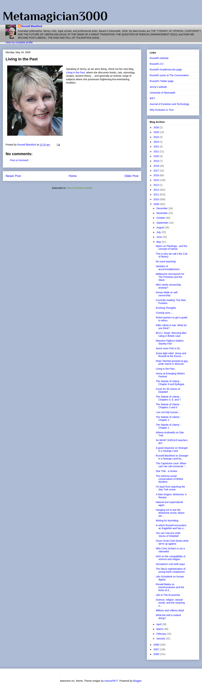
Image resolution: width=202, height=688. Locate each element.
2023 (157, 141)
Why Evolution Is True (162, 109)
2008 (157, 644)
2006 (157, 654)
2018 (157, 165)
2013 (157, 185)
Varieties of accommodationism (168, 268)
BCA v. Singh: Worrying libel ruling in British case (171, 334)
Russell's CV (157, 63)
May (159, 241)
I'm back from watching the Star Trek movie (170, 488)
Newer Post (13, 176)
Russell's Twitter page (161, 81)
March (160, 629)
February (161, 633)
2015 (157, 180)
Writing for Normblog (167, 520)
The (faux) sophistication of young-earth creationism (170, 570)
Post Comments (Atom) (79, 188)
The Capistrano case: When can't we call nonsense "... (171, 465)
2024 (157, 137)
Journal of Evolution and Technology (169, 104)
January (161, 638)
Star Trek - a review (166, 471)
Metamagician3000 (55, 16)
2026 (157, 127)
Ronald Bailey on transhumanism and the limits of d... (170, 587)
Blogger (137, 680)
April (159, 624)
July (158, 232)
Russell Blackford (31, 26)
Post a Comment (19, 160)
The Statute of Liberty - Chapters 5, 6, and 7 (168, 398)
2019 (157, 161)
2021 (157, 151)
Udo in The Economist (168, 595)
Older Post (131, 176)
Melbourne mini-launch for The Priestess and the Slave (170, 277)
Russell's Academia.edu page (166, 69)
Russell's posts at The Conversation (169, 75)
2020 (157, 156)
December (162, 208)
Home (73, 176)
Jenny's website (158, 86)
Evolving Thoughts (166, 307)
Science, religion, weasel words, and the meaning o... (170, 602)
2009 (157, 204)
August (160, 227)
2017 (157, 170)
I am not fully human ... (168, 412)
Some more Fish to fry (168, 348)
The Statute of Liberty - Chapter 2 (168, 418)
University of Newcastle (162, 92)
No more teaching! (166, 261)
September (162, 222)
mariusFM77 (111, 680)
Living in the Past (75, 72)
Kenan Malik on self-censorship (167, 294)
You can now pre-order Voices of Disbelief (168, 534)
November (162, 213)
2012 (157, 189)
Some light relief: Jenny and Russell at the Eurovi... (171, 355)
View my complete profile (19, 42)
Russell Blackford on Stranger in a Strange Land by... (172, 457)
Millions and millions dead (170, 610)
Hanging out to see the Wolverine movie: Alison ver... (170, 512)
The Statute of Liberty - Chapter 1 (168, 426)
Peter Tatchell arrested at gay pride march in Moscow (172, 362)
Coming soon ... (164, 312)
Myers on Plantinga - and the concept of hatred (171, 247)
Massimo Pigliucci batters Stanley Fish (170, 342)
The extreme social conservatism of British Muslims (169, 479)
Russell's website (159, 58)
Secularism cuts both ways (170, 564)
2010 (157, 199)
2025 (157, 132)
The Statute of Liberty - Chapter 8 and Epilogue (170, 383)
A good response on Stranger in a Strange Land (172, 449)
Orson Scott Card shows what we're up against (172, 542)
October (161, 217)
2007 (157, 649)
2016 (157, 175)
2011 (157, 194)
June (159, 237)
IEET (152, 98)
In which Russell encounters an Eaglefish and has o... (171, 527)
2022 (157, 146)
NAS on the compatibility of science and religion (170, 558)
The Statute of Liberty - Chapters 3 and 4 (168, 406)
